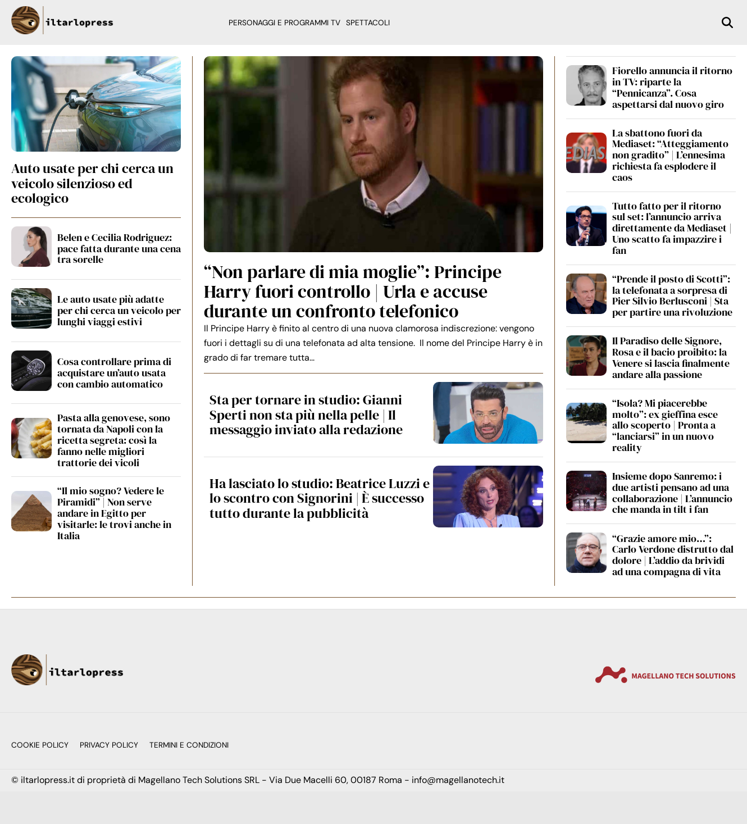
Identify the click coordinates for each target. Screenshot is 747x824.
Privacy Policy (109, 745)
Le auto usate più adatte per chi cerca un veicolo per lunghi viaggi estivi (119, 310)
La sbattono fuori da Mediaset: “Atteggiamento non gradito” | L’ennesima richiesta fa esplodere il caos (670, 155)
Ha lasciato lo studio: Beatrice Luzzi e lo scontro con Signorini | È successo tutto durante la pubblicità (319, 498)
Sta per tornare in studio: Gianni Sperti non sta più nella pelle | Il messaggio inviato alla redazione (306, 414)
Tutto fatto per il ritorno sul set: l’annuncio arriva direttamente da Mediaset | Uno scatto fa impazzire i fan (672, 228)
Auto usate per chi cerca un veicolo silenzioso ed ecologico (92, 183)
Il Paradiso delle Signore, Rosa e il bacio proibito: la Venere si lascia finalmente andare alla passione (671, 357)
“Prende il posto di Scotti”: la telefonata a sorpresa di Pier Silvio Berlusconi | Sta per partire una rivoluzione (672, 295)
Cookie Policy (40, 745)
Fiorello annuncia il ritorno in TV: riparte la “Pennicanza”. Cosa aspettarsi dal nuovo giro (672, 87)
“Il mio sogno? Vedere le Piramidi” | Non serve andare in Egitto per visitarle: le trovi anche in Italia (114, 513)
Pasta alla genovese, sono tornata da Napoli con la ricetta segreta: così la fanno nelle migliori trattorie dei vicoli (113, 440)
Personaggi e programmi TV (284, 23)
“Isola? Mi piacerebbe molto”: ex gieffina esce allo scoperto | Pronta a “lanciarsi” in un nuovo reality (665, 425)
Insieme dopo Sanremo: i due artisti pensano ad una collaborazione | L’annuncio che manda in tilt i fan (672, 492)
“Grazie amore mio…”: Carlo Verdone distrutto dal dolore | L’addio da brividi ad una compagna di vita (673, 555)
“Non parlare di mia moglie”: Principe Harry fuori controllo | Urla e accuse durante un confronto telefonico (353, 292)
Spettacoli (368, 23)
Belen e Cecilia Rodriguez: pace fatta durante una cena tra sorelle (119, 248)
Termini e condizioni (189, 745)
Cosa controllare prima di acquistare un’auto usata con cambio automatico (114, 372)
